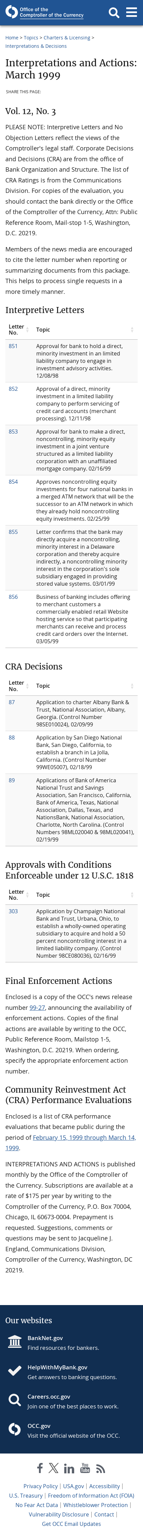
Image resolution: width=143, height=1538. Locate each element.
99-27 (37, 1007)
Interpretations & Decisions (36, 46)
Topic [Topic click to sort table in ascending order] (43, 329)
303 (13, 911)
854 (13, 481)
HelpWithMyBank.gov (57, 1367)
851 (13, 346)
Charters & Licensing (67, 37)
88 (12, 737)
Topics (31, 37)
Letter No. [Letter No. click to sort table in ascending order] (16, 330)
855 (13, 532)
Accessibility (104, 1486)
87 (12, 702)
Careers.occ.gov (49, 1396)
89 (12, 780)
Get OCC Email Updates (71, 1524)
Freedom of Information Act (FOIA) (91, 1495)
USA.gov (73, 1486)
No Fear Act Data (36, 1505)
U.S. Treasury (26, 1495)
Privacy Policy (40, 1486)
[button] (114, 13)
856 (13, 597)
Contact (104, 1514)
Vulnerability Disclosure (59, 1514)
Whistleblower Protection (95, 1505)
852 (13, 388)
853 (13, 431)
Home (11, 37)
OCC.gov (39, 1426)
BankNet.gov (45, 1338)
